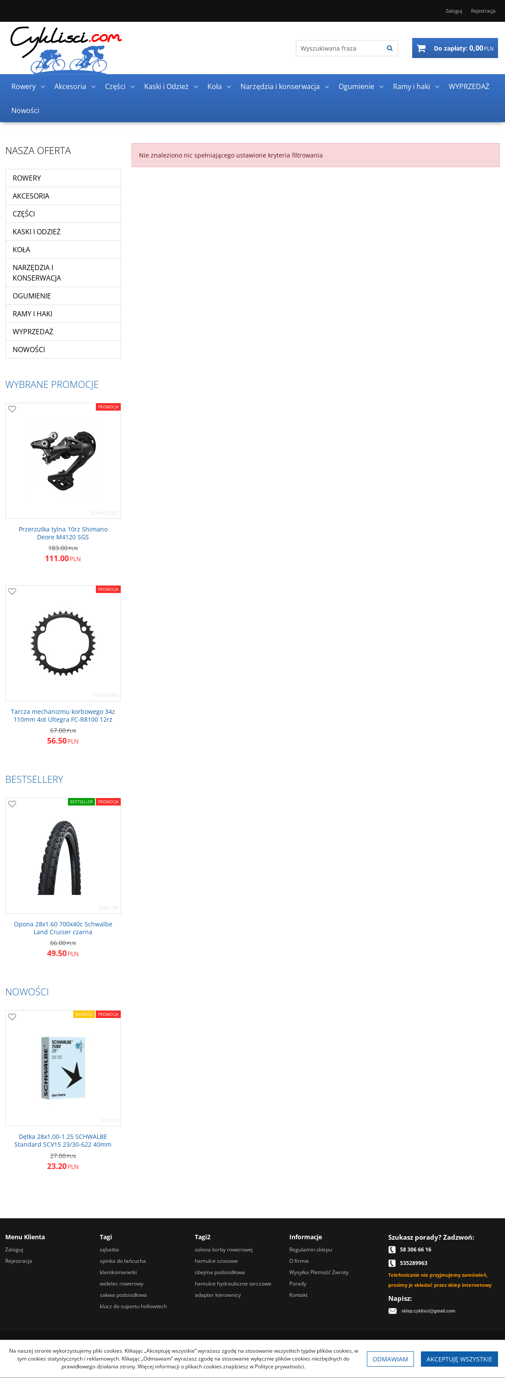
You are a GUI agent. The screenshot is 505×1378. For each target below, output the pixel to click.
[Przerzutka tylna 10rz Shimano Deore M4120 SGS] (63, 533)
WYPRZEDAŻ (469, 86)
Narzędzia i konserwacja (280, 86)
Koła (214, 86)
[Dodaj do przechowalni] (12, 409)
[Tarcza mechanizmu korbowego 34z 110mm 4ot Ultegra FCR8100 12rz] (63, 715)
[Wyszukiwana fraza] (339, 48)
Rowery (23, 86)
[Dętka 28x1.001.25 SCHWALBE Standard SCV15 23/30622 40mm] (63, 1140)
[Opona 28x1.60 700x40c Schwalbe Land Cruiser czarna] (63, 928)
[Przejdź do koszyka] (464, 48)
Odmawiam (390, 1359)
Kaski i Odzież (166, 86)
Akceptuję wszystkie (459, 1359)
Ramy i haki (411, 86)
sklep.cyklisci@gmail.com (428, 1311)
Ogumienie (356, 86)
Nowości (25, 110)
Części (115, 86)
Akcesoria (70, 86)
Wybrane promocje (52, 384)
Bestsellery (34, 778)
